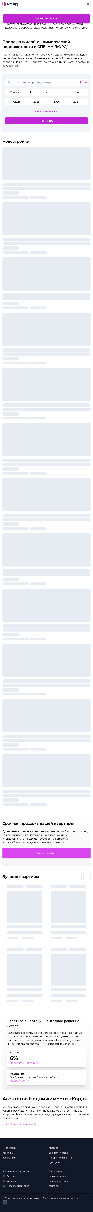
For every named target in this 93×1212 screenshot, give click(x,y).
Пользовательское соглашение (22, 1198)
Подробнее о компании (19, 1124)
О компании (55, 1171)
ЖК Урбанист (10, 1181)
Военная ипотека (58, 1152)
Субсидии (54, 1162)
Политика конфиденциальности (60, 1198)
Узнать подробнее (46, 18)
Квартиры (7, 1152)
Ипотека (53, 1148)
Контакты (53, 1186)
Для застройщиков (58, 1181)
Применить (46, 120)
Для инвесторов (57, 1176)
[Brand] (10, 4)
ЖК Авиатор (9, 1176)
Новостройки (9, 1148)
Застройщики (9, 1157)
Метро (83, 82)
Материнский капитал (60, 1157)
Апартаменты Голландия (15, 1171)
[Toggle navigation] (88, 4)
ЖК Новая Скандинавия (15, 1186)
